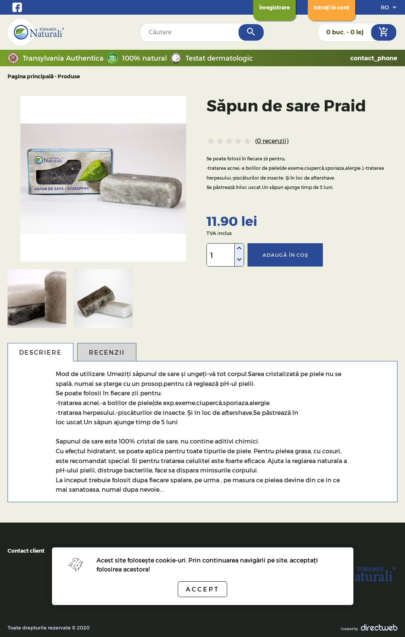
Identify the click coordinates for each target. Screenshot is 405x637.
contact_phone (373, 57)
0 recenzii (271, 140)
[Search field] (190, 32)
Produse (69, 76)
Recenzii (107, 352)
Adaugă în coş (285, 255)
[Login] (331, 7)
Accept (202, 589)
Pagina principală (30, 76)
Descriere (40, 352)
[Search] (251, 32)
